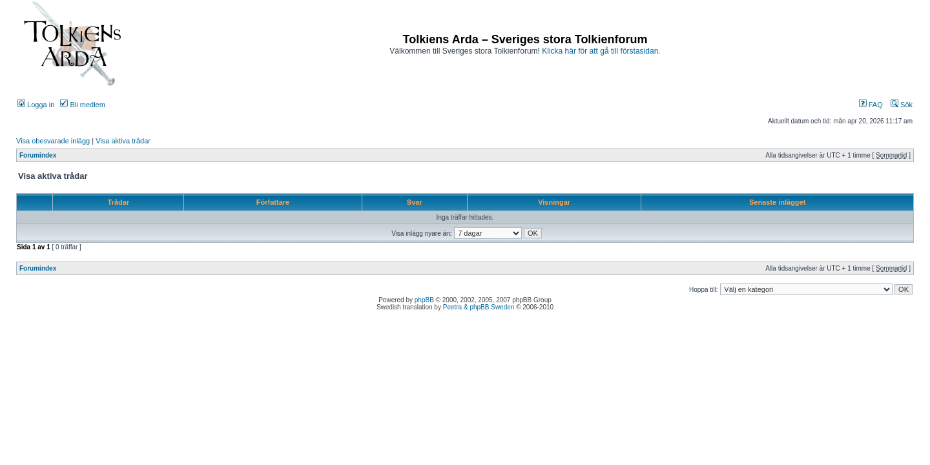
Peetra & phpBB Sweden (479, 307)
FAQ (871, 104)
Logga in (35, 104)
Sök (902, 104)
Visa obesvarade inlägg (53, 141)
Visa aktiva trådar (123, 141)
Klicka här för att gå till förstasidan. (601, 51)
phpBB (424, 300)
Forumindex (37, 155)
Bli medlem (82, 104)
